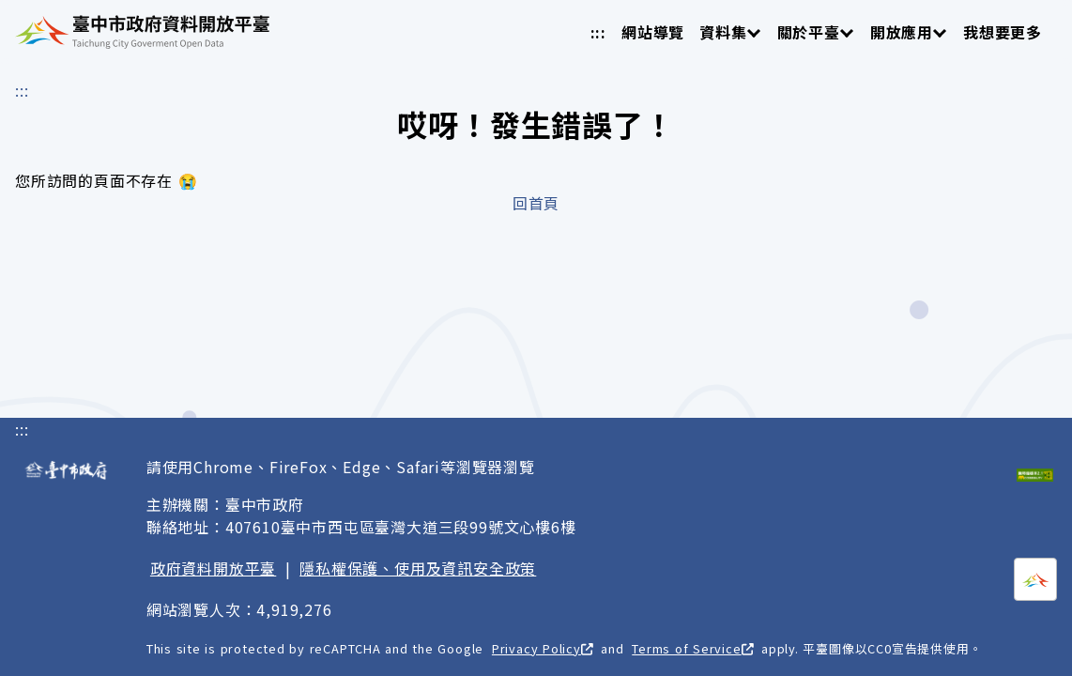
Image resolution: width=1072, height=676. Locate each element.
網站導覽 (652, 32)
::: (598, 32)
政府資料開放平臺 (213, 568)
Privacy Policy (542, 648)
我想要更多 (1002, 32)
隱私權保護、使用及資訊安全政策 (417, 568)
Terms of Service (692, 648)
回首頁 (536, 203)
